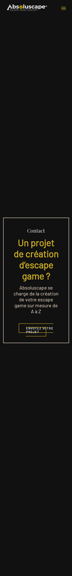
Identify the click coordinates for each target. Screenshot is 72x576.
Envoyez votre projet (39, 330)
